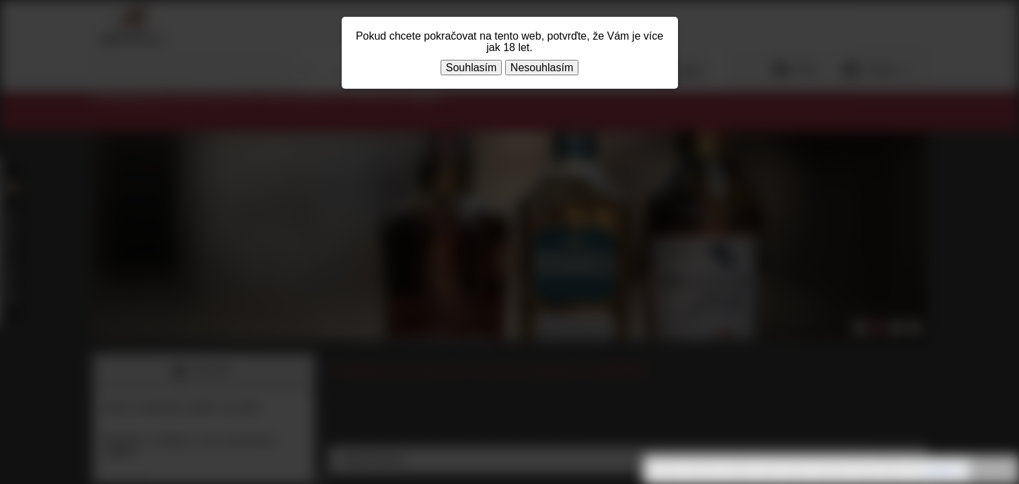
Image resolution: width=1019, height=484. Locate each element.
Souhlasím (471, 67)
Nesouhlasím (542, 67)
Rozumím (992, 470)
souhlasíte (941, 470)
